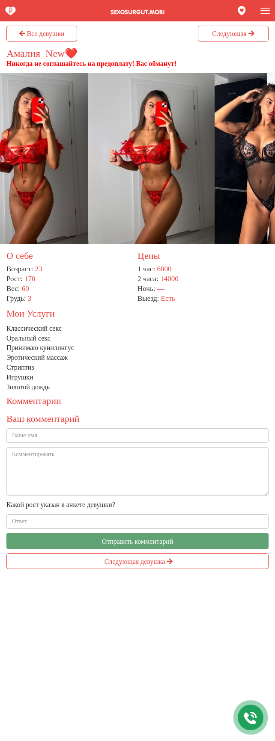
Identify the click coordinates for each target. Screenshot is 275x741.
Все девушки (42, 33)
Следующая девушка (139, 561)
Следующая (233, 33)
